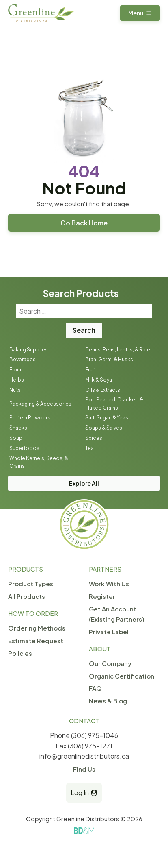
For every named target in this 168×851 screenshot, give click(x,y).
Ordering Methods (36, 628)
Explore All (84, 483)
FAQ (95, 688)
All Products (26, 596)
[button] (140, 13)
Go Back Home (84, 222)
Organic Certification (121, 676)
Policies (20, 653)
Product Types (30, 583)
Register (102, 596)
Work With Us (109, 583)
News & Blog (108, 701)
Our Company (110, 663)
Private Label (109, 631)
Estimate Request (35, 640)
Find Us (84, 769)
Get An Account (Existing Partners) (116, 614)
